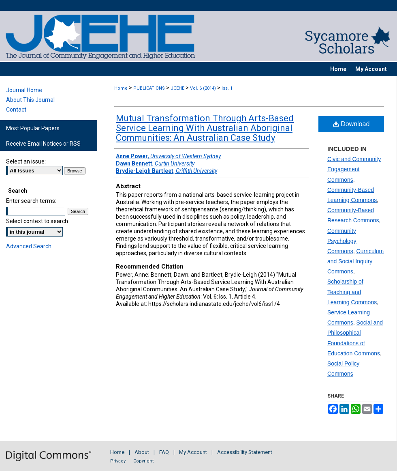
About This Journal (30, 100)
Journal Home (24, 90)
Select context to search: (37, 221)
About (141, 452)
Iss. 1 (227, 88)
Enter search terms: (31, 201)
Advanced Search (28, 246)
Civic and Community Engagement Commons (354, 169)
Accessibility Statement (244, 452)
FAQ (164, 452)
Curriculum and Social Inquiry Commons (355, 261)
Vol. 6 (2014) (203, 88)
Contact (16, 109)
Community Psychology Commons (341, 241)
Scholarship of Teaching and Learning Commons (352, 291)
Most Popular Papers (33, 128)
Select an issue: (26, 161)
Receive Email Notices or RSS (43, 143)
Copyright (143, 461)
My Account (193, 452)
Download (351, 123)
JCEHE (177, 88)
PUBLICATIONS (149, 88)
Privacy (118, 461)
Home (121, 88)
